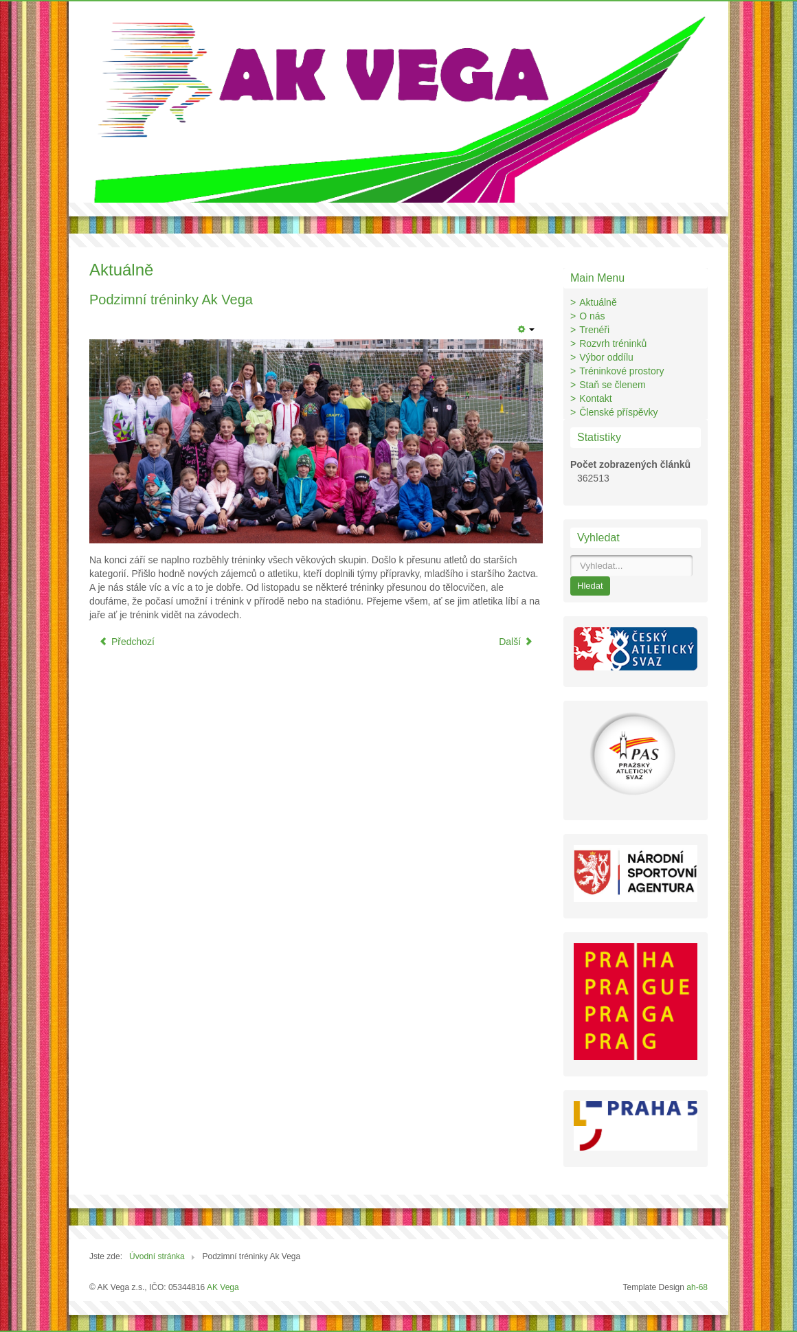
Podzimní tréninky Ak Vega (171, 299)
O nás (592, 316)
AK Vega (223, 1287)
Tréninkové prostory (621, 370)
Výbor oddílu (606, 357)
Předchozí (127, 641)
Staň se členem (612, 384)
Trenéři (594, 329)
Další (516, 641)
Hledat (590, 585)
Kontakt (595, 398)
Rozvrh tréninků (613, 343)
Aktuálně (597, 302)
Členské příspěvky (618, 412)
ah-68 (697, 1287)
